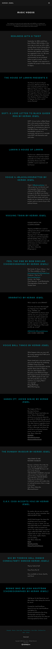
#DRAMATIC (32, 331)
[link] (8, 3)
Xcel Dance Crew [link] (41, 630)
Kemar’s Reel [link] (19, 630)
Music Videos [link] (34, 630)
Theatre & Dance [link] (26, 630)
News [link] (24, 632)
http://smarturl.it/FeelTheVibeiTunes (38, 273)
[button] (49, 3)
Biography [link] (9, 630)
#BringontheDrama (42, 331)
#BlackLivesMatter (38, 185)
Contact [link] (27, 632)
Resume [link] (14, 630)
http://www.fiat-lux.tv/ (34, 277)
